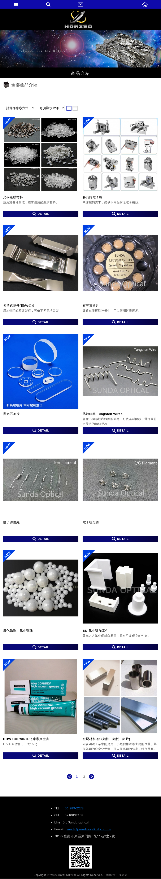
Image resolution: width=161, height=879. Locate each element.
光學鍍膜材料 (40, 167)
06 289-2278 (74, 808)
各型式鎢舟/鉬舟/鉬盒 (40, 275)
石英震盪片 (120, 275)
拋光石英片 (40, 384)
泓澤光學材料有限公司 (81, 19)
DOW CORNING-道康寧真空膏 (40, 709)
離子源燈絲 (40, 492)
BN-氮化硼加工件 (120, 600)
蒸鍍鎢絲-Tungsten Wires (120, 384)
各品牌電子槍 (120, 167)
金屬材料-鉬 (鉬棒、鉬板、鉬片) (120, 709)
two (68, 108)
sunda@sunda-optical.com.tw (89, 829)
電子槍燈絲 (120, 492)
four (75, 108)
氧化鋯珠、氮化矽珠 (40, 600)
